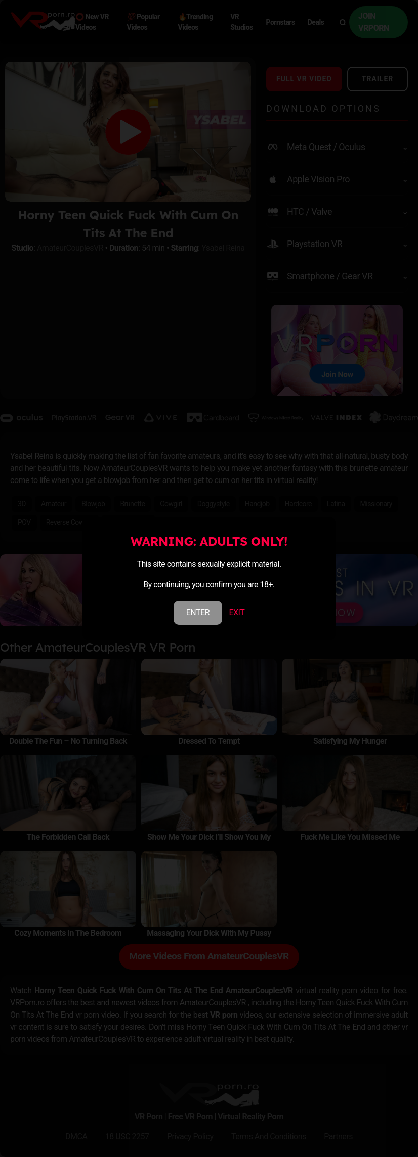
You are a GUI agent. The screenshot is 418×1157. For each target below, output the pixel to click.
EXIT (236, 612)
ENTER (198, 612)
